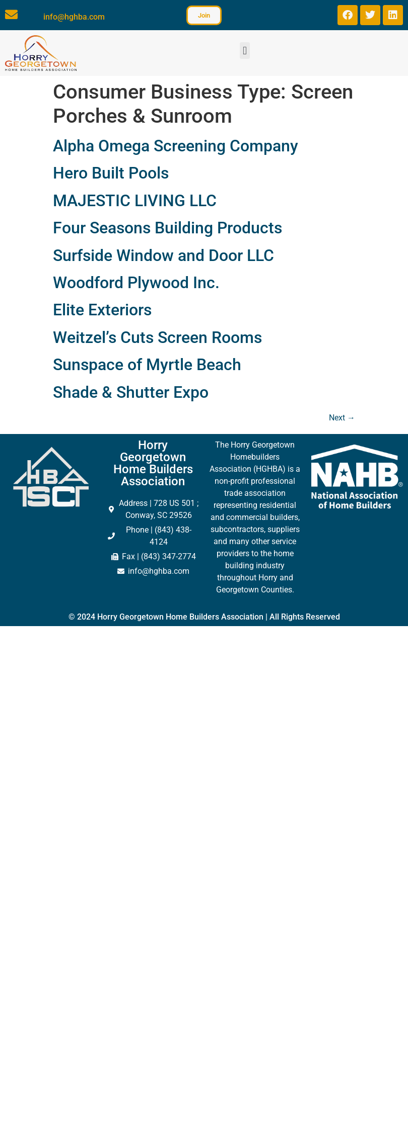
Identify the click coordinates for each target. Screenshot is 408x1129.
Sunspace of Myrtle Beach (147, 364)
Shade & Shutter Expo (131, 392)
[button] (244, 50)
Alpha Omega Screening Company (175, 145)
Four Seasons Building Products (167, 227)
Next (342, 417)
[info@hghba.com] (11, 14)
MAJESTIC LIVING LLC (135, 200)
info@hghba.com (74, 17)
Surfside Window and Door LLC (163, 255)
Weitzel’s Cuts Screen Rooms (157, 337)
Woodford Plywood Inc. (136, 282)
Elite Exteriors (102, 309)
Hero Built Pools (111, 173)
